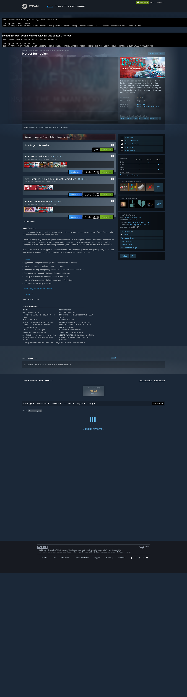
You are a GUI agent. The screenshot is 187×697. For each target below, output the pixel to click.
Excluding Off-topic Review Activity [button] (58, 414)
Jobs (54, 681)
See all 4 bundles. (29, 224)
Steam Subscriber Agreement (105, 676)
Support (97, 681)
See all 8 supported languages (129, 178)
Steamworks (65, 681)
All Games (25, 53)
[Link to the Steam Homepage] (32, 8)
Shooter (146, 121)
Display (90, 406)
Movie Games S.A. (152, 109)
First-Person (154, 121)
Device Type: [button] (144, 414)
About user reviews (145, 383)
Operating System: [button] (113, 414)
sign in (152, 2)
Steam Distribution (82, 681)
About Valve (43, 681)
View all (113, 360)
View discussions (126, 247)
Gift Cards (121, 681)
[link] (91, 175)
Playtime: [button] (76, 414)
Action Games (35, 53)
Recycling (109, 681)
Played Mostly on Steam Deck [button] (93, 414)
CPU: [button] (126, 414)
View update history (127, 241)
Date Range (68, 406)
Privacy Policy (71, 676)
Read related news (127, 244)
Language (55, 406)
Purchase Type (42, 406)
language (159, 2)
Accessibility (89, 676)
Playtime (80, 406)
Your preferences (159, 383)
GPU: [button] (134, 414)
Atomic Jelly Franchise (48, 53)
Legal (81, 676)
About (71, 6)
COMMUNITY (61, 6)
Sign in (26, 130)
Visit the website (127, 234)
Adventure (130, 121)
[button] (106, 152)
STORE (50, 6)
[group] (93, 414)
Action (123, 121)
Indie (136, 121)
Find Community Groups (129, 250)
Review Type (27, 406)
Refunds (120, 676)
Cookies (127, 676)
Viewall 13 (159, 207)
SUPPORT (80, 6)
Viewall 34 (159, 190)
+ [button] (159, 121)
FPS (140, 121)
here (60, 368)
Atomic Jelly (141, 107)
